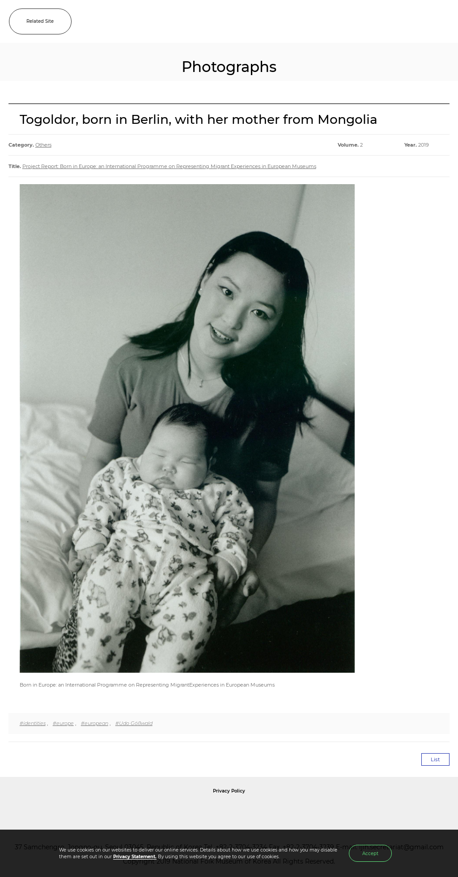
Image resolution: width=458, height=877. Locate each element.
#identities (33, 723)
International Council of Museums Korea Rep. (325, 811)
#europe (63, 723)
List (435, 759)
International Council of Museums (247, 811)
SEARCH (422, 21)
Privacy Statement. (135, 857)
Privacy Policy (229, 791)
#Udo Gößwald (134, 723)
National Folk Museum (153, 811)
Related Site (40, 21)
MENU (442, 21)
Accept (370, 853)
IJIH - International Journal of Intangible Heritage (243, 21)
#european (94, 723)
